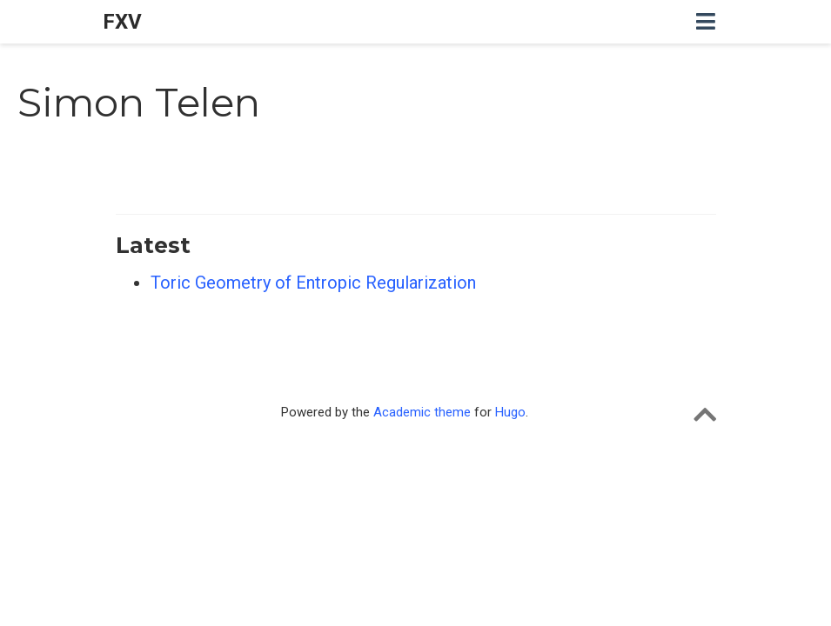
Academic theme (422, 412)
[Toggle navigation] (705, 21)
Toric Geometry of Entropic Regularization (313, 282)
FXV (122, 22)
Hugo (510, 412)
